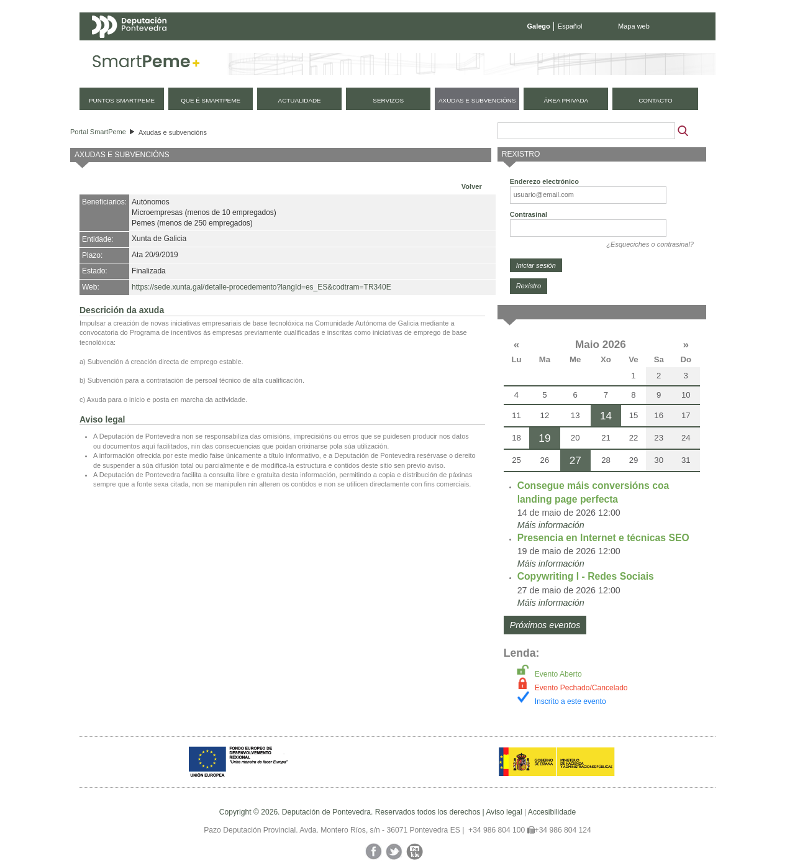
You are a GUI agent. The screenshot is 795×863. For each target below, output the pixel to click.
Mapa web (634, 26)
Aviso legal (504, 812)
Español (570, 26)
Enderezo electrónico (544, 181)
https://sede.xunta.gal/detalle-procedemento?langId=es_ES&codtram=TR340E (261, 287)
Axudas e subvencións (173, 132)
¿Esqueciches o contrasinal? (650, 244)
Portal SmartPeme (98, 131)
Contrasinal (529, 214)
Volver (471, 186)
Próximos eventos (545, 625)
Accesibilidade (552, 812)
